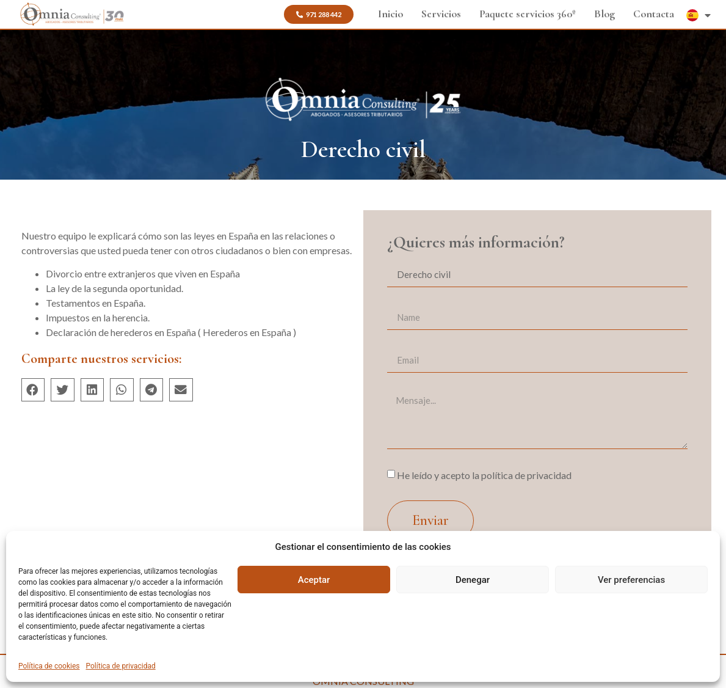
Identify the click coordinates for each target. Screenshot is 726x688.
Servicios (441, 13)
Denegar (473, 579)
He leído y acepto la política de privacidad (484, 475)
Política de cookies (49, 666)
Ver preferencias (631, 579)
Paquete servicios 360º (527, 13)
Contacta (653, 13)
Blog (604, 13)
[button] (33, 389)
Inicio (390, 13)
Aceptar (314, 579)
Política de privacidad (121, 666)
